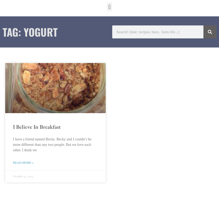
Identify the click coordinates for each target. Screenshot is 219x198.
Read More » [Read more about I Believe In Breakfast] (23, 163)
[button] (109, 7)
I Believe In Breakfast (37, 126)
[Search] (209, 31)
